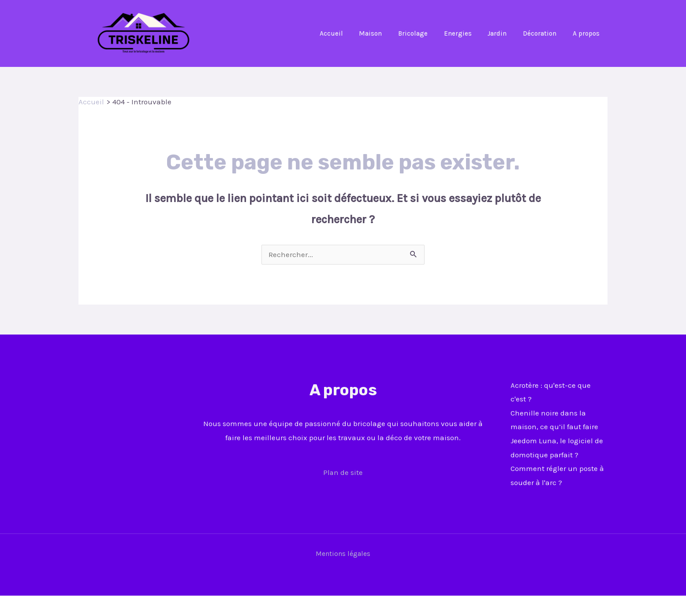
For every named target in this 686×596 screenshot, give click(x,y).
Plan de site (343, 472)
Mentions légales (343, 554)
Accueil (350, 33)
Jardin (504, 33)
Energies (468, 33)
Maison (386, 33)
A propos (587, 33)
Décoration (544, 33)
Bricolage (426, 33)
